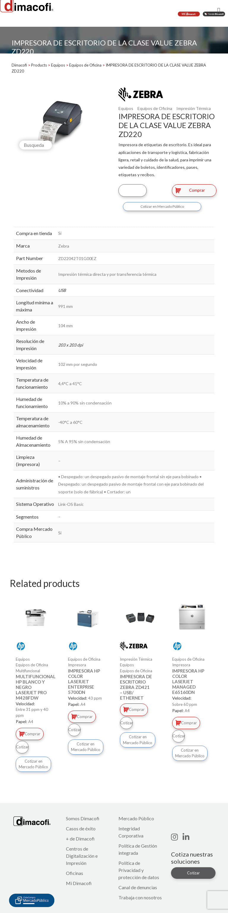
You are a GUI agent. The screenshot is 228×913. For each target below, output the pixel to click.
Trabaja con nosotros (140, 897)
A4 (30, 721)
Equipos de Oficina (154, 108)
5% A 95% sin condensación (84, 441)
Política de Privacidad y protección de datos (138, 870)
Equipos (125, 108)
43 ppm (95, 698)
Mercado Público (136, 818)
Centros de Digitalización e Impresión (82, 856)
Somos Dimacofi (82, 818)
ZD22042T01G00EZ (77, 258)
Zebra (63, 245)
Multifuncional (28, 670)
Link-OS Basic (71, 504)
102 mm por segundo (77, 364)
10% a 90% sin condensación (85, 402)
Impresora (77, 664)
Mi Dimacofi (79, 883)
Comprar (190, 190)
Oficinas (74, 873)
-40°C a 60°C (70, 422)
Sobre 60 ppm (184, 704)
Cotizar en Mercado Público (162, 206)
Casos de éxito (81, 828)
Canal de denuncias (137, 887)
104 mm (65, 325)
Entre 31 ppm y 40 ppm (32, 712)
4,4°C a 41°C (70, 383)
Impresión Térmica (193, 108)
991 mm (65, 306)
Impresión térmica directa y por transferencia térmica (107, 274)
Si (59, 233)
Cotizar (132, 190)
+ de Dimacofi (80, 838)
